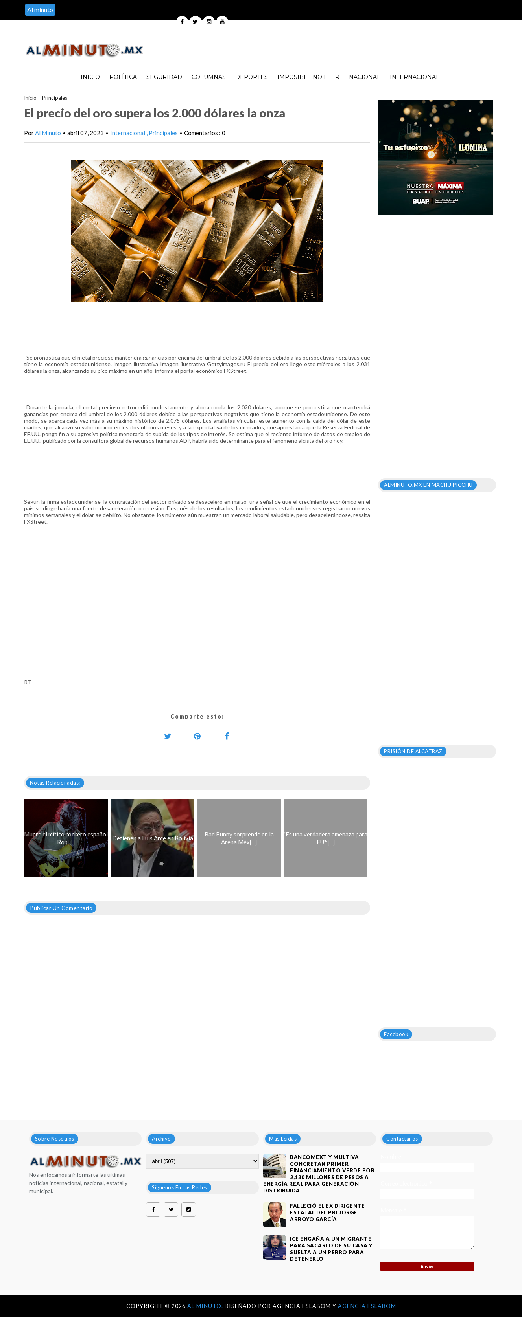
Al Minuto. (206, 1305)
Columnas (209, 77)
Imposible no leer (308, 77)
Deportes (251, 77)
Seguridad (164, 77)
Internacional (414, 77)
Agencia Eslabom (367, 1305)
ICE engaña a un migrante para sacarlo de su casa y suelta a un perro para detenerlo (331, 1249)
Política (123, 77)
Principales (54, 98)
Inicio (90, 77)
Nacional (364, 77)
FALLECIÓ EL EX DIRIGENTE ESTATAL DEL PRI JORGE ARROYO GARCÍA (327, 1212)
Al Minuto (48, 132)
